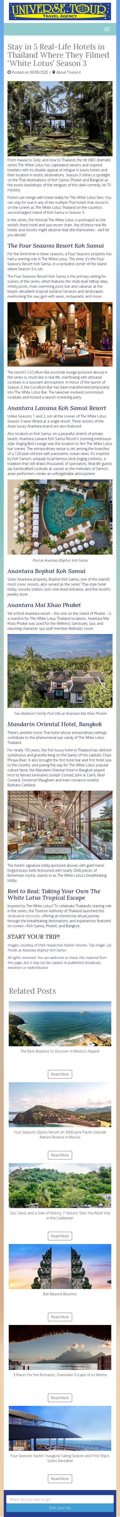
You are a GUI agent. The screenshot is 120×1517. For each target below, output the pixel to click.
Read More (60, 1074)
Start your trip (60, 1507)
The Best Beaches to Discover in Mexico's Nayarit (60, 1027)
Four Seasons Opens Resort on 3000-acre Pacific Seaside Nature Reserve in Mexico (60, 1110)
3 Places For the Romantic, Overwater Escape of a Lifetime (60, 1351)
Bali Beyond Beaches (60, 1270)
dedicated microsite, (24, 915)
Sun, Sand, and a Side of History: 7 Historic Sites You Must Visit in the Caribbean (60, 1191)
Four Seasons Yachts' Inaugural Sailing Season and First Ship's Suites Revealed (60, 1434)
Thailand (74, 72)
